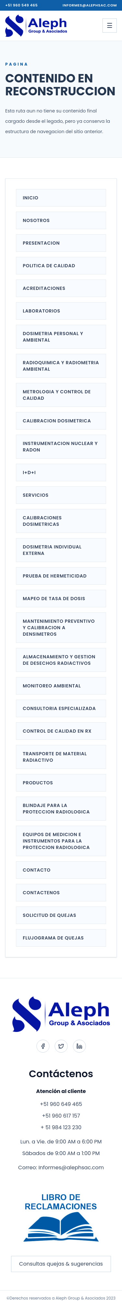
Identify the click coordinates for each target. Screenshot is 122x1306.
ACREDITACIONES (44, 288)
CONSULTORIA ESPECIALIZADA (59, 708)
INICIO (30, 198)
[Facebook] (42, 1046)
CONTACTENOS (41, 892)
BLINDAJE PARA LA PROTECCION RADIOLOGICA (56, 808)
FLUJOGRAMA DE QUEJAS (53, 938)
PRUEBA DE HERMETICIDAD (55, 576)
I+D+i (29, 472)
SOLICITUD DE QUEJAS (49, 915)
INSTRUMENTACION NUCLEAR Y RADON (60, 446)
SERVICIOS (35, 495)
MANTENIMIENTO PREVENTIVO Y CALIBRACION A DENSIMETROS (59, 627)
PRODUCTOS (38, 783)
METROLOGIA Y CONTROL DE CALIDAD (57, 394)
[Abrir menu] (109, 25)
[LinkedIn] (79, 1046)
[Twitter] (61, 1046)
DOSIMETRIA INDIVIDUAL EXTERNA (52, 550)
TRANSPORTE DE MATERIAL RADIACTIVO (55, 756)
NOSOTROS (36, 220)
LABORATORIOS (41, 311)
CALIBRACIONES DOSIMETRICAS (42, 521)
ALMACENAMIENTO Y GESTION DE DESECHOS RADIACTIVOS (59, 659)
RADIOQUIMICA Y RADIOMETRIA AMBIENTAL (61, 365)
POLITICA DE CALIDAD (49, 265)
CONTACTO (37, 870)
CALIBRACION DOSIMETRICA (57, 421)
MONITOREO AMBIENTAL (52, 686)
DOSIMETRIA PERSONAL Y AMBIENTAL (53, 336)
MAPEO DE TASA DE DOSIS (54, 598)
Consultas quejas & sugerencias (61, 1264)
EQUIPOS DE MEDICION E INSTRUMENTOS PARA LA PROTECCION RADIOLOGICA (56, 841)
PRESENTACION (41, 243)
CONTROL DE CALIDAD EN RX (57, 731)
